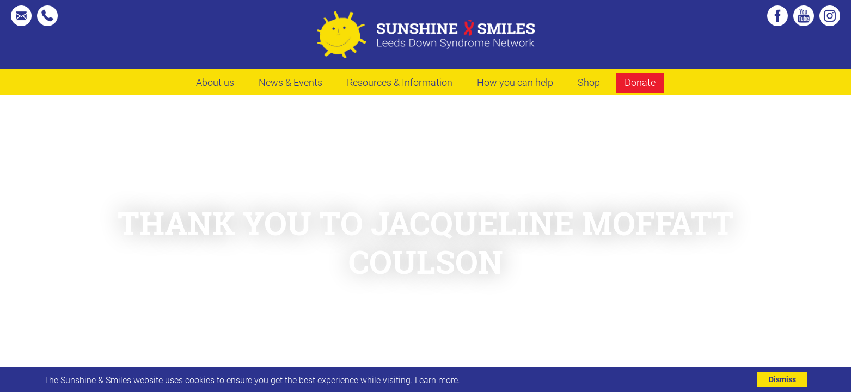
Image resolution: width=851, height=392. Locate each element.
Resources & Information (399, 82)
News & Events (290, 82)
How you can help (515, 82)
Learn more (436, 379)
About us (215, 82)
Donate (640, 82)
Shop (589, 82)
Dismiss (782, 379)
